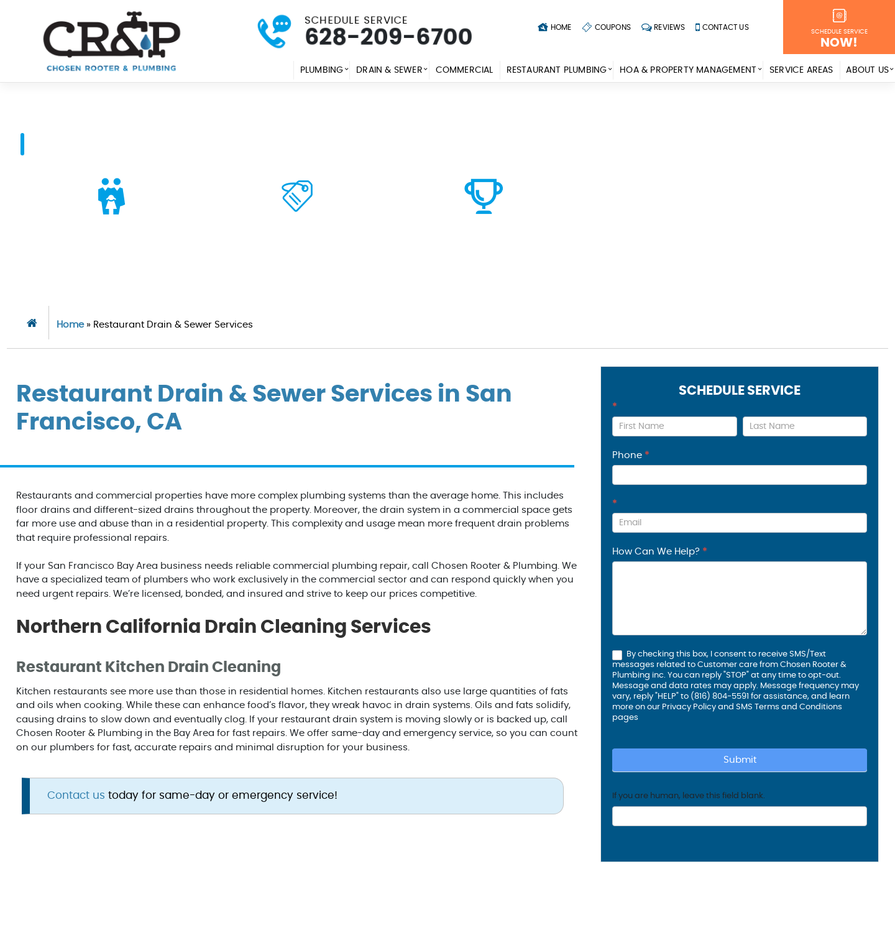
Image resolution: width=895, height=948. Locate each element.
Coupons (606, 27)
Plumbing (321, 70)
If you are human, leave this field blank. (688, 796)
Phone (630, 455)
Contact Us (722, 27)
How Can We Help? (659, 551)
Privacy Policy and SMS (708, 707)
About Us (867, 70)
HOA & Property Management (688, 70)
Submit (739, 760)
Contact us (76, 796)
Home (554, 27)
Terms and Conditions (798, 707)
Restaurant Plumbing (556, 70)
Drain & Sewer (389, 70)
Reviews (663, 27)
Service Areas (801, 70)
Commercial (464, 70)
